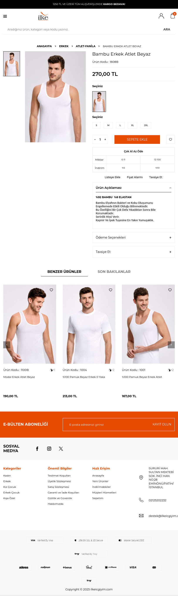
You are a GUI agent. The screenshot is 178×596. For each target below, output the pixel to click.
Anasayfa (44, 46)
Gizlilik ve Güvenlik (60, 498)
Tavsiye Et (155, 177)
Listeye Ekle (112, 177)
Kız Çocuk (9, 486)
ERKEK (64, 46)
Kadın (7, 475)
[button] (6, 344)
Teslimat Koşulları (59, 475)
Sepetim (97, 498)
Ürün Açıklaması (133, 188)
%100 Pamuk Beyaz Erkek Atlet (142, 377)
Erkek (7, 481)
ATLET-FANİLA (86, 46)
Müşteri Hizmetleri (104, 492)
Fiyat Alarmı (135, 177)
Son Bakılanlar (114, 272)
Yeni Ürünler (100, 481)
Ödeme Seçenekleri (133, 238)
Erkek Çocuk (11, 492)
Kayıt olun (162, 424)
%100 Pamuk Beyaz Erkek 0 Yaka (84, 377)
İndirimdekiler (101, 486)
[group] (55, 96)
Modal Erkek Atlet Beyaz (19, 377)
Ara (166, 29)
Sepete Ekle (137, 139)
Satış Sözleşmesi (58, 486)
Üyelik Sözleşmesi (59, 481)
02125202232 (157, 500)
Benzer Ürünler (64, 272)
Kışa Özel (9, 498)
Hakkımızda (56, 503)
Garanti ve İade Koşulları (63, 492)
